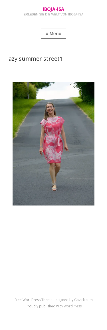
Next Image (80, 218)
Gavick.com (83, 299)
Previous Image (30, 218)
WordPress (73, 306)
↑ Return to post (53, 227)
